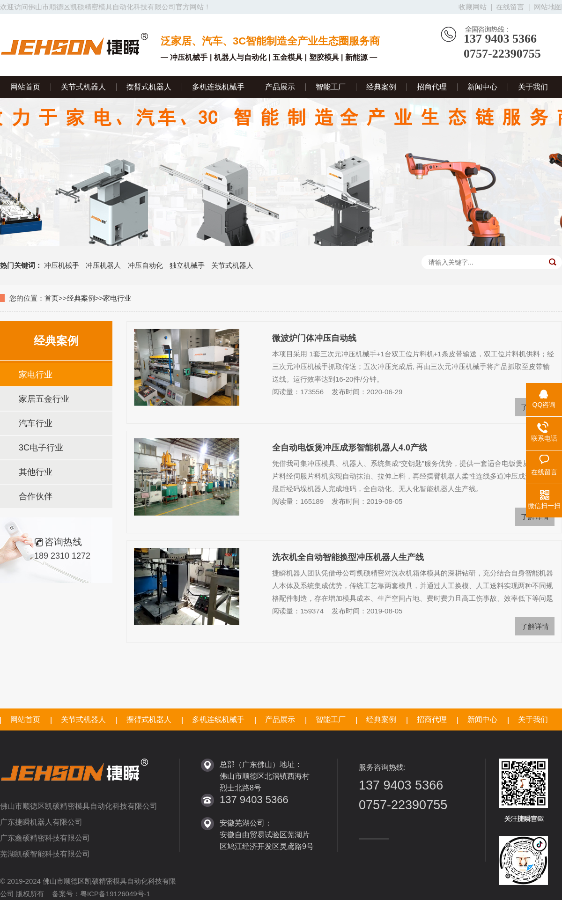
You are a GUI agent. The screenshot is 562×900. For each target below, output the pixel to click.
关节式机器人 (83, 87)
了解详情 (535, 626)
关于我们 (533, 87)
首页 (51, 298)
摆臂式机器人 (148, 87)
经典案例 (381, 87)
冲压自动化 (145, 265)
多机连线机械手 (218, 87)
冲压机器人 (103, 265)
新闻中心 (482, 87)
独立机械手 (187, 265)
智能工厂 (331, 87)
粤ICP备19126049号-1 (115, 894)
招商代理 (432, 87)
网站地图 (548, 7)
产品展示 (280, 87)
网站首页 (25, 87)
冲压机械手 (61, 265)
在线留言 (510, 7)
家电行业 (117, 298)
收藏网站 (472, 7)
